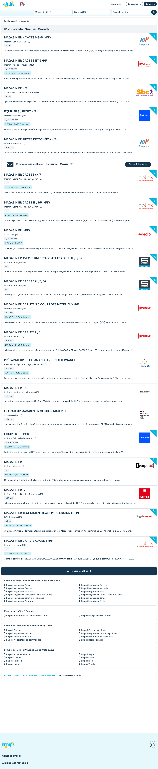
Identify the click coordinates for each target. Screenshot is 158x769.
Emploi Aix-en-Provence (18, 654)
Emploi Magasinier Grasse (19, 588)
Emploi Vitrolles (89, 664)
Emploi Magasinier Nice (92, 591)
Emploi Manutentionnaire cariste (97, 636)
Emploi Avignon (88, 654)
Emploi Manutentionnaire (18, 636)
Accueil (7, 675)
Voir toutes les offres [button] (79, 571)
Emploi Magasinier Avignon (94, 585)
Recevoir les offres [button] (138, 164)
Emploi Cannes (13, 657)
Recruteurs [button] (117, 4)
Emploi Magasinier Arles (18, 585)
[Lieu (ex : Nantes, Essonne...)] (91, 12)
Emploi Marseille (14, 660)
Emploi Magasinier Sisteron (19, 601)
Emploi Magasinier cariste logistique (99, 633)
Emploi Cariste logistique (93, 630)
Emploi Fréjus (87, 657)
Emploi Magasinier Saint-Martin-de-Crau (101, 594)
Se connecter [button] (134, 4)
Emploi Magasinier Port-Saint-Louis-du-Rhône (29, 594)
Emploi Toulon (13, 664)
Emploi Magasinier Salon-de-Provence (25, 597)
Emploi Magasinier (47, 675)
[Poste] (52, 12)
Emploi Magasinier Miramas (19, 591)
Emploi (16, 675)
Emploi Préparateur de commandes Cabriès (27, 615)
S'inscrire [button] (150, 4)
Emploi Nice (87, 660)
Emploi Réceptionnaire (92, 639)
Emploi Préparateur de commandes (23, 639)
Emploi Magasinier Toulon (93, 601)
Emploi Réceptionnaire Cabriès (96, 615)
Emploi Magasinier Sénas (93, 597)
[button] (8, 745)
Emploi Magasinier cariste (18, 633)
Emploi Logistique (29, 675)
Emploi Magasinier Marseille (94, 588)
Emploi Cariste (13, 630)
